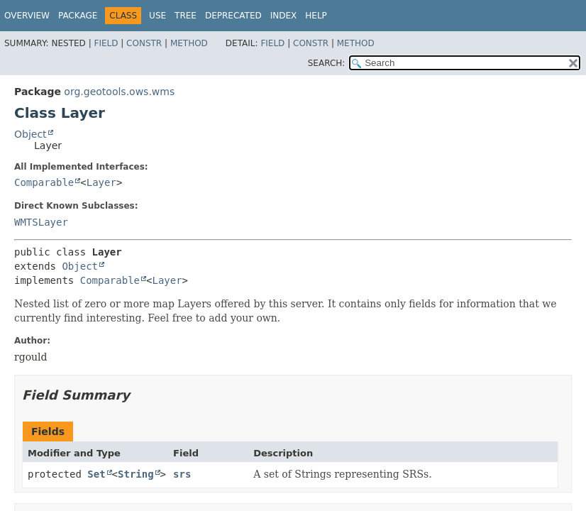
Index (283, 16)
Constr (144, 43)
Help (316, 16)
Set (96, 474)
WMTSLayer (41, 222)
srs (182, 474)
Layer (101, 182)
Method (189, 43)
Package (77, 16)
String (136, 474)
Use (157, 16)
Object (30, 134)
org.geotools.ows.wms (119, 91)
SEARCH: (326, 63)
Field (106, 43)
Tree (186, 16)
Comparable (44, 182)
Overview (27, 16)
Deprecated (233, 16)
